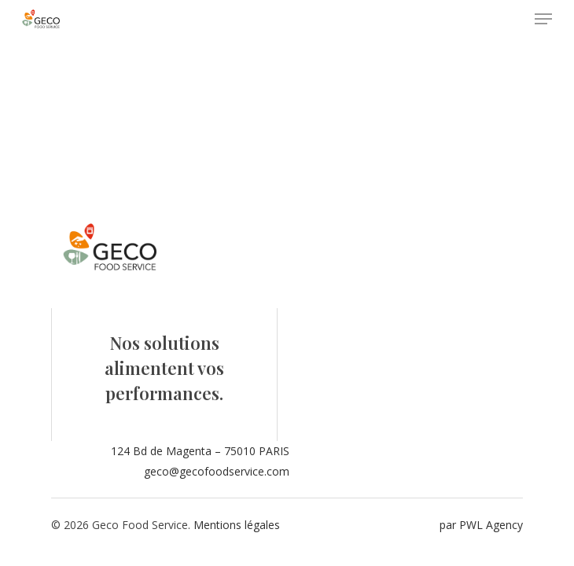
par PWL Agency (481, 524)
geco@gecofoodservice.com (216, 471)
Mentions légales (236, 524)
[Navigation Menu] (543, 19)
